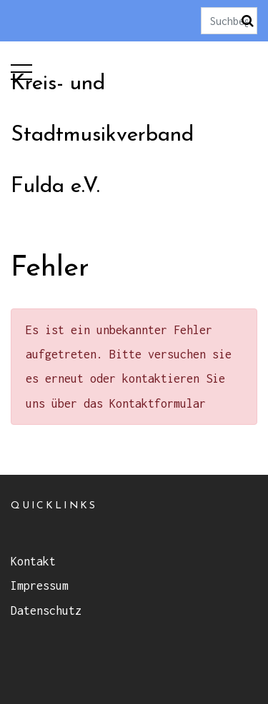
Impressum (40, 585)
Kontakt (33, 561)
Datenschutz (46, 610)
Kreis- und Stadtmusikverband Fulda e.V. (102, 135)
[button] (21, 68)
